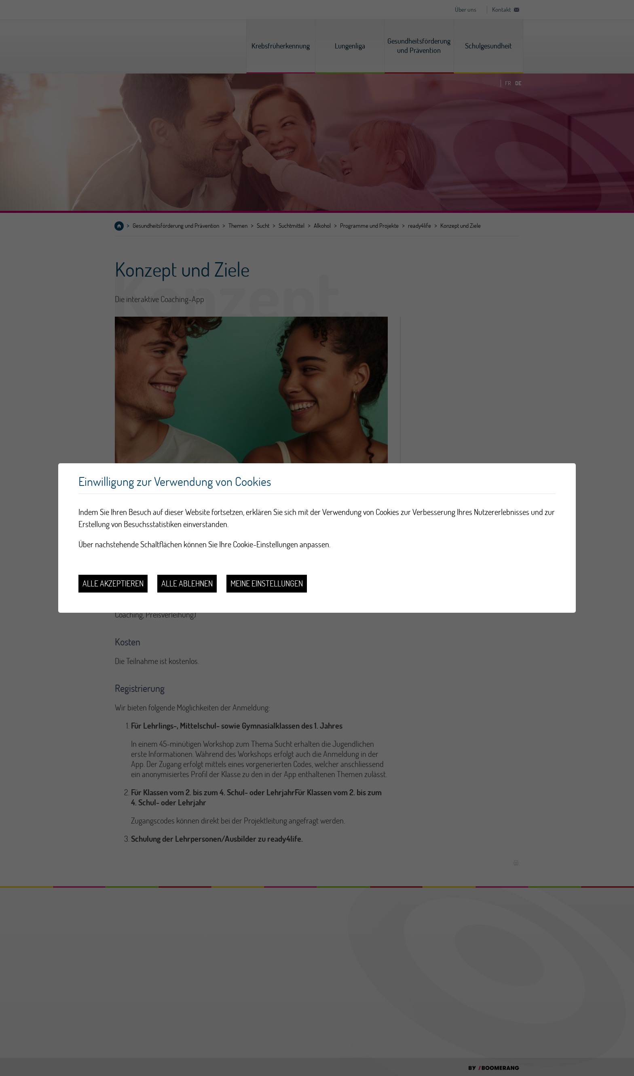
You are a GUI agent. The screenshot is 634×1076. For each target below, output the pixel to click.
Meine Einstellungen (266, 583)
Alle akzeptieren (113, 583)
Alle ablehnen (187, 583)
